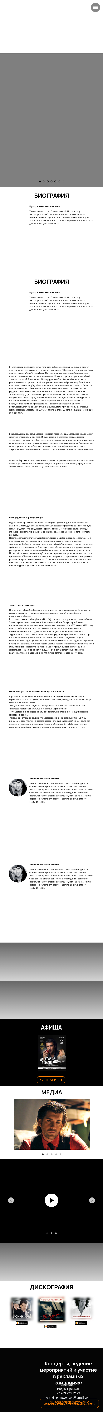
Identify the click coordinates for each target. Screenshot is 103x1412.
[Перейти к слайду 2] (44, 181)
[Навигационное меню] (95, 7)
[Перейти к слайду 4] (51, 181)
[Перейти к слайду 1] (40, 181)
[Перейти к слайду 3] (48, 181)
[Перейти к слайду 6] (59, 181)
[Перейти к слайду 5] (55, 181)
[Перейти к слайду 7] (63, 181)
